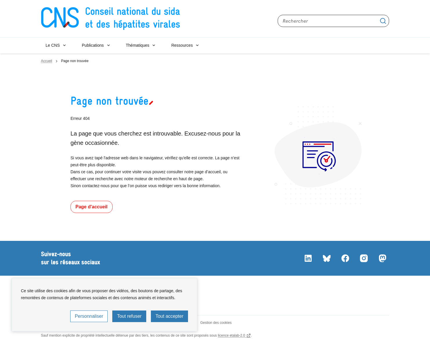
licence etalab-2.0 (231, 335)
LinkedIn (308, 258)
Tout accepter (169, 316)
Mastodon (382, 258)
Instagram (364, 258)
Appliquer (383, 21)
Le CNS (53, 45)
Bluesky (326, 258)
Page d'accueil (91, 206)
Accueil (46, 61)
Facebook (345, 258)
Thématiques (137, 45)
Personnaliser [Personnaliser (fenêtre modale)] (89, 316)
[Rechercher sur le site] (333, 21)
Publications (93, 45)
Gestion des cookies (216, 323)
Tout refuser (129, 316)
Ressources (182, 45)
